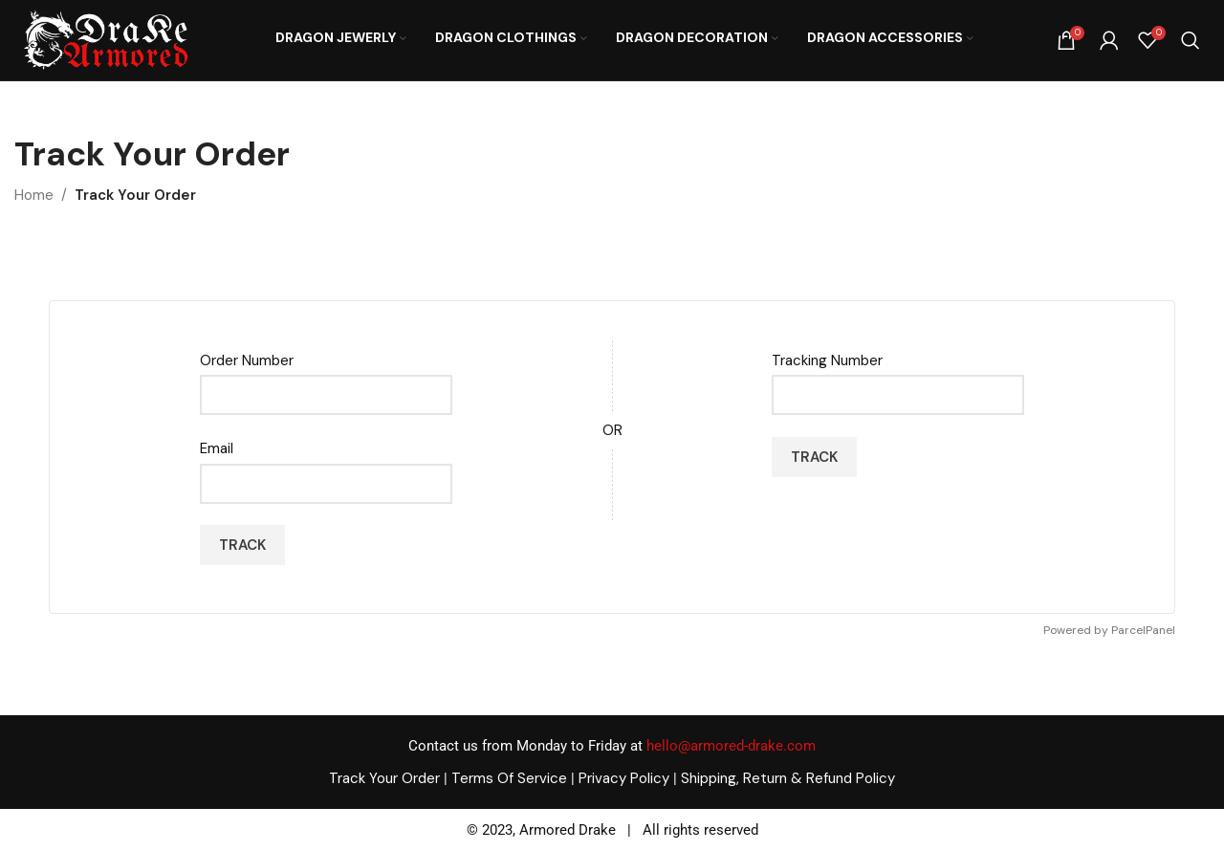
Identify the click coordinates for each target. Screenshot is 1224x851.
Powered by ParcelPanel (1109, 630)
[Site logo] (105, 39)
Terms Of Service (509, 778)
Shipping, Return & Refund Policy (788, 778)
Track (242, 545)
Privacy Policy (624, 778)
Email (216, 448)
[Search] (1190, 40)
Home (34, 195)
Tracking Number (827, 360)
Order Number (247, 360)
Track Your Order (384, 778)
